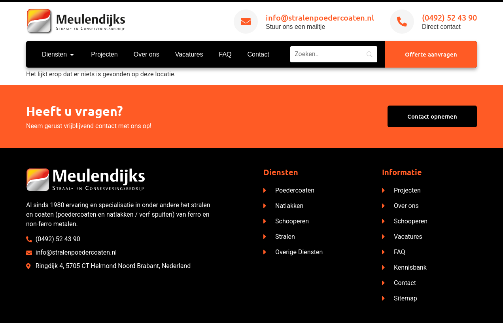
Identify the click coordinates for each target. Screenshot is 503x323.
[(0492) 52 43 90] (402, 21)
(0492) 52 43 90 (449, 17)
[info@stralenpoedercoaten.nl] (246, 21)
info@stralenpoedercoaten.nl (320, 17)
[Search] (333, 54)
